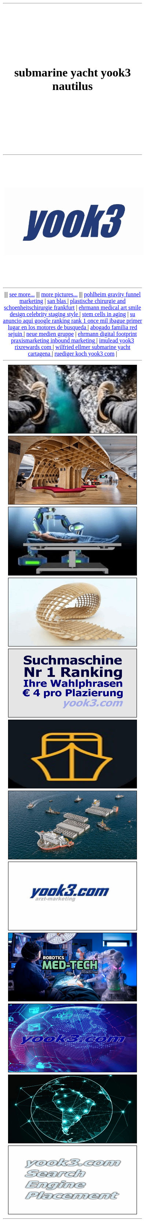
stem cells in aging (104, 314)
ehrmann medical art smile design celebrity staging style (75, 310)
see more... (21, 294)
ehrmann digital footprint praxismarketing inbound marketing (74, 337)
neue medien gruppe (50, 334)
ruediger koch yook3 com (85, 354)
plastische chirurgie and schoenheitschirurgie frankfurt (65, 304)
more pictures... (59, 294)
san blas (57, 301)
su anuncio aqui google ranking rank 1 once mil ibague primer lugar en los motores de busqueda (72, 320)
